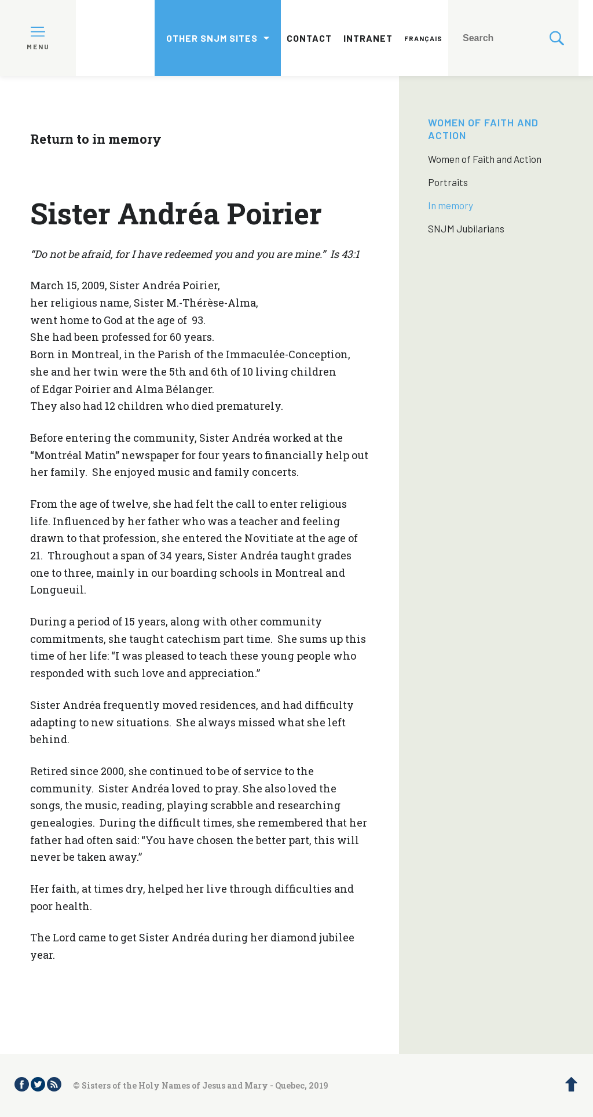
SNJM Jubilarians (466, 228)
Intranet (368, 37)
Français (423, 38)
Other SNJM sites (212, 37)
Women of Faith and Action (484, 159)
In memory (450, 205)
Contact (309, 37)
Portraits (448, 182)
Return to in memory (96, 138)
